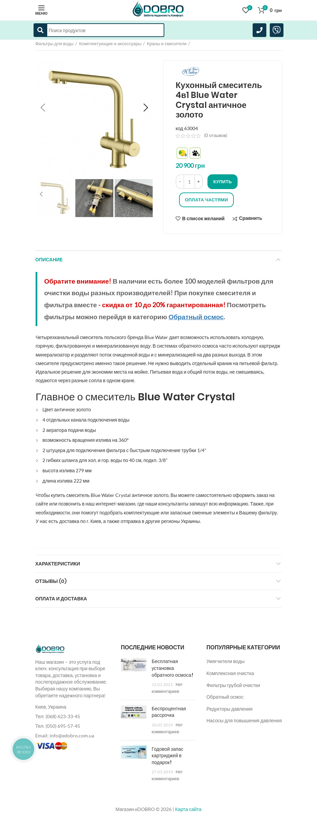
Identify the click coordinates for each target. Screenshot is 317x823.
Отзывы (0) (51, 581)
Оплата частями (206, 199)
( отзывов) (215, 135)
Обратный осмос (224, 697)
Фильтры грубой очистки (233, 685)
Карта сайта (188, 809)
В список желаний (203, 218)
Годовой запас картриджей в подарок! (167, 756)
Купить (222, 181)
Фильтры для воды (54, 43)
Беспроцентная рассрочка (169, 712)
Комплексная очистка (230, 673)
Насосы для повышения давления (244, 720)
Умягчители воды (225, 661)
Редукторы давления (229, 709)
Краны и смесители (167, 43)
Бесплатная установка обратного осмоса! (172, 668)
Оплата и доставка (61, 598)
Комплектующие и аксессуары (110, 43)
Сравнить (250, 218)
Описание (49, 259)
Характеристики (57, 563)
